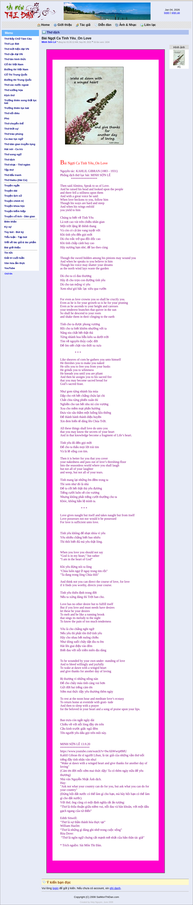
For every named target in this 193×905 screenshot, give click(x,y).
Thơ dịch (9, 159)
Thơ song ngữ (12, 154)
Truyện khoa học (14, 206)
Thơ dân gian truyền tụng (19, 144)
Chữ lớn (9, 274)
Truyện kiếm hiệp (15, 211)
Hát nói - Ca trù (13, 149)
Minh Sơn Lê (49, 42)
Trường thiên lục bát (16, 108)
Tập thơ (9, 169)
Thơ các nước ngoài (16, 84)
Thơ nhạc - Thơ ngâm (17, 164)
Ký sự (7, 226)
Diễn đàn (102, 25)
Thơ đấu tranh (12, 175)
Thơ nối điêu (11, 113)
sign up (176, 12)
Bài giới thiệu (12, 247)
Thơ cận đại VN (13, 54)
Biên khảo (10, 221)
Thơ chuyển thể (14, 123)
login (166, 12)
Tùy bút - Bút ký (14, 232)
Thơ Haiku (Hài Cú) (15, 180)
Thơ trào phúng (13, 133)
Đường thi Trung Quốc (17, 79)
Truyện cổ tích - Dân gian (19, 216)
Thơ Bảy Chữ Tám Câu (18, 38)
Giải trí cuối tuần (14, 257)
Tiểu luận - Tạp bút (15, 237)
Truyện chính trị (14, 201)
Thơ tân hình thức (15, 59)
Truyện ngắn (11, 185)
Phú (6, 118)
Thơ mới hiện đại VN (16, 49)
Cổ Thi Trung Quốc (15, 74)
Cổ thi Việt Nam (13, 64)
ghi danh (115, 888)
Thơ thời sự (11, 128)
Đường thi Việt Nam (16, 69)
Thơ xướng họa (13, 90)
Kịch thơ (9, 95)
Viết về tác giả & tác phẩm (20, 242)
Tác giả (83, 25)
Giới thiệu (63, 25)
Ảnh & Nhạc (125, 25)
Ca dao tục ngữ (13, 139)
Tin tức (8, 252)
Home (43, 25)
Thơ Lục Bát (11, 43)
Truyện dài (10, 190)
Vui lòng (47, 888)
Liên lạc (148, 25)
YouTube (9, 268)
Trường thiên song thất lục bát (20, 101)
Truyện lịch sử (13, 195)
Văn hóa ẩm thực (14, 263)
